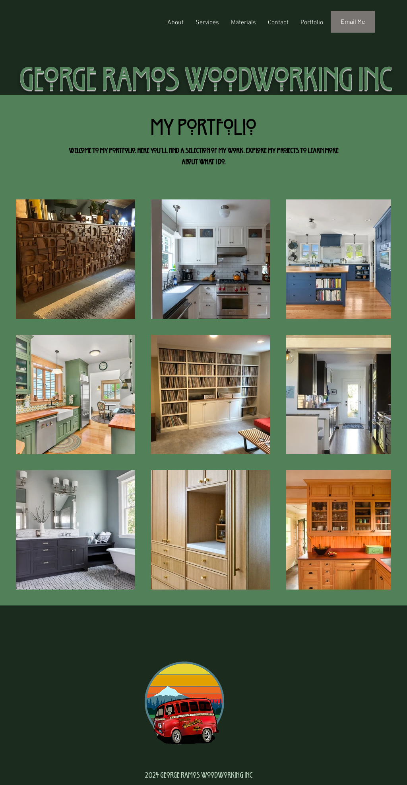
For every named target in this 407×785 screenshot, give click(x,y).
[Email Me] (353, 22)
